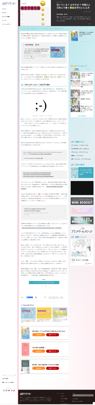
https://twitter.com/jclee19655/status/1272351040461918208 (37, 172)
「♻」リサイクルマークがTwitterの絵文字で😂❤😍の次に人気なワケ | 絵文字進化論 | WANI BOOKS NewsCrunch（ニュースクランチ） (36, 51)
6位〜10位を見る (82, 115)
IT (61, 297)
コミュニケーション (54, 297)
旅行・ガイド (75, 159)
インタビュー (83, 145)
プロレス (74, 152)
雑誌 (73, 155)
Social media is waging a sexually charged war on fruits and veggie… (36, 213)
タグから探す (5, 378)
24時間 (76, 69)
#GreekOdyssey (34, 154)
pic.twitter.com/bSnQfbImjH (45, 154)
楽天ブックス (52, 334)
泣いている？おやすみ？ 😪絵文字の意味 (44, 282)
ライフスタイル (86, 159)
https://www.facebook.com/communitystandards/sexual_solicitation (41, 228)
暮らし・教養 (26, 28)
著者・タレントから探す (8, 382)
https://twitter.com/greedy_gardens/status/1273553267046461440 (38, 176)
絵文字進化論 (32, 28)
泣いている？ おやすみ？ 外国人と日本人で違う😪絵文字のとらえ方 (50, 28)
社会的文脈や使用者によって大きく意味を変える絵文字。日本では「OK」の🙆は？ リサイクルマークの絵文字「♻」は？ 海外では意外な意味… (36, 57)
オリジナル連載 (6, 16)
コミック (4, 20)
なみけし (86, 148)
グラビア (4, 12)
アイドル (74, 145)
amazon (38, 334)
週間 (88, 69)
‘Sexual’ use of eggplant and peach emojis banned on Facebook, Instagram (35, 209)
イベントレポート (6, 24)
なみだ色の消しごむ (76, 148)
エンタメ (4, 8)
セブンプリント (83, 152)
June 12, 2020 (39, 158)
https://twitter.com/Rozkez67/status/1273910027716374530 (36, 174)
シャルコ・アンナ (87, 11)
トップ (21, 28)
